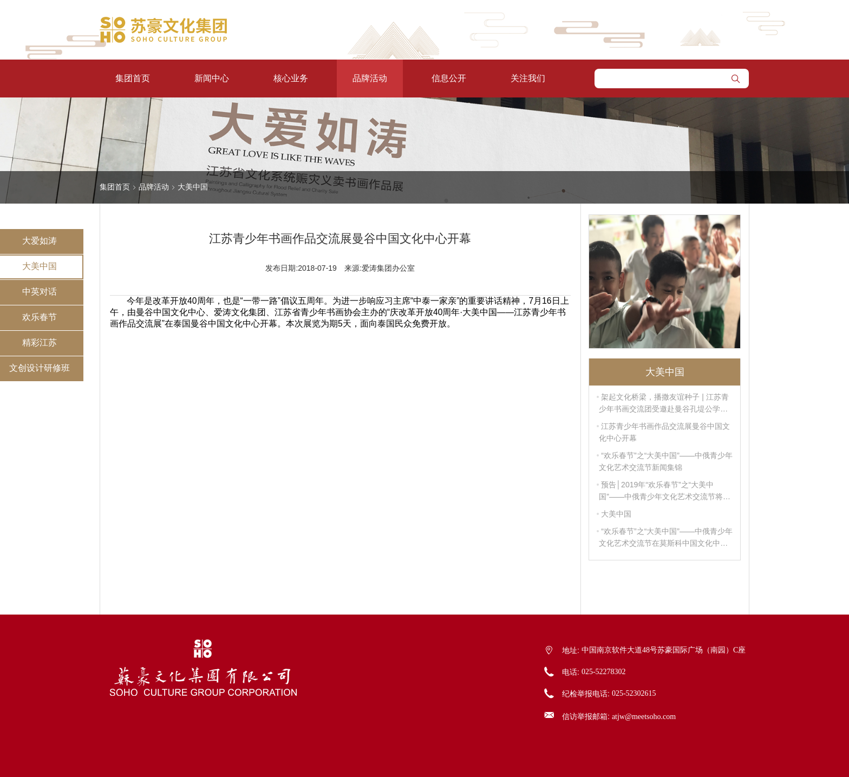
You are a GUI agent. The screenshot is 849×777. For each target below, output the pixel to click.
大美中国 (39, 266)
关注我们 (528, 78)
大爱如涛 (39, 240)
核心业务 (290, 78)
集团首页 (132, 78)
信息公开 (449, 78)
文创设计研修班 (39, 368)
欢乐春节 (39, 317)
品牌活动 (369, 78)
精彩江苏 (39, 342)
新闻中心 (211, 78)
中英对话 (39, 291)
